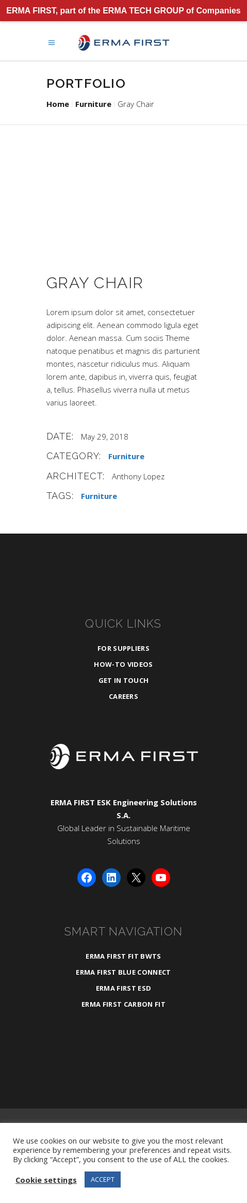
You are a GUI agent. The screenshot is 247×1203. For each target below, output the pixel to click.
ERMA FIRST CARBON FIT (123, 1004)
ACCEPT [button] (102, 1179)
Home (57, 104)
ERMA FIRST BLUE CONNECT (123, 972)
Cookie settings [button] (46, 1179)
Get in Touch (123, 680)
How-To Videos (123, 664)
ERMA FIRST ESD (124, 988)
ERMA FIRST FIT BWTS (123, 956)
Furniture (93, 104)
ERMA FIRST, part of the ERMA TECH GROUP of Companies (123, 10)
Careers (123, 696)
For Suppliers (123, 648)
